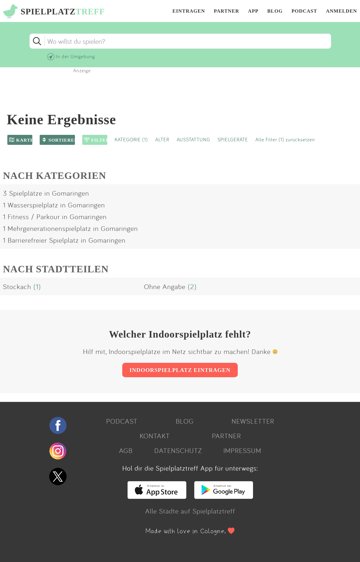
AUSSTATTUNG (193, 139)
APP (253, 11)
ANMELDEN (341, 11)
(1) (37, 286)
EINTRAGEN (189, 11)
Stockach (17, 286)
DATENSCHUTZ (178, 450)
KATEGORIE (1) (131, 139)
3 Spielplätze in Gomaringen (46, 193)
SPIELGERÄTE (232, 139)
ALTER (162, 139)
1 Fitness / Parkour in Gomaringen (55, 216)
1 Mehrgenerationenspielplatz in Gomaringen (70, 228)
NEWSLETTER (253, 421)
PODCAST (304, 11)
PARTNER (226, 11)
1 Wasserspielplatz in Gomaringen (54, 204)
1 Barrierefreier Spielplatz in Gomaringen (64, 240)
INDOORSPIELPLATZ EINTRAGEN (180, 370)
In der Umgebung (75, 56)
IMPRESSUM (242, 450)
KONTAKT (155, 435)
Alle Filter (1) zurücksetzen (285, 139)
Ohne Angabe (164, 286)
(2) (192, 286)
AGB (126, 450)
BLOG (275, 11)
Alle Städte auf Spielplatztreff (190, 510)
